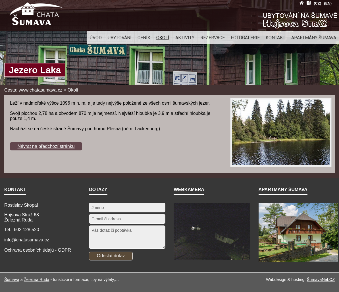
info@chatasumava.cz (26, 239)
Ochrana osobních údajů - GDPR (37, 250)
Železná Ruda (36, 279)
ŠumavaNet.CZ (321, 279)
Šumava (11, 279)
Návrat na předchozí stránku (46, 146)
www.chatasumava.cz (41, 90)
